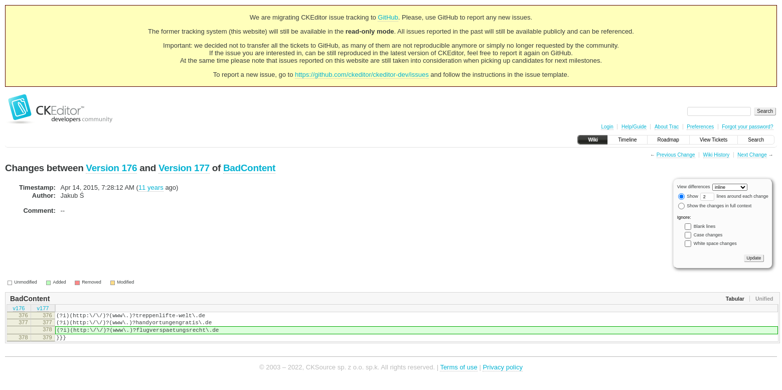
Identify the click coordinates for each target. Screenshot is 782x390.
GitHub (388, 17)
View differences (693, 186)
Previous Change (676, 155)
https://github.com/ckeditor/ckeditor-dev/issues (362, 74)
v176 (19, 309)
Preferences (700, 126)
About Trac (667, 126)
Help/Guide (634, 126)
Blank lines (705, 226)
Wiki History (716, 155)
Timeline (627, 140)
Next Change (751, 155)
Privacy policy (502, 374)
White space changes (715, 243)
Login (607, 126)
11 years (151, 187)
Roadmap (668, 140)
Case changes (708, 234)
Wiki (592, 140)
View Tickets (713, 140)
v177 (43, 309)
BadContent (249, 168)
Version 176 (111, 168)
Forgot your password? (747, 126)
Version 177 (184, 168)
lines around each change (734, 196)
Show (688, 196)
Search (756, 140)
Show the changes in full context (715, 205)
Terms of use (458, 374)
